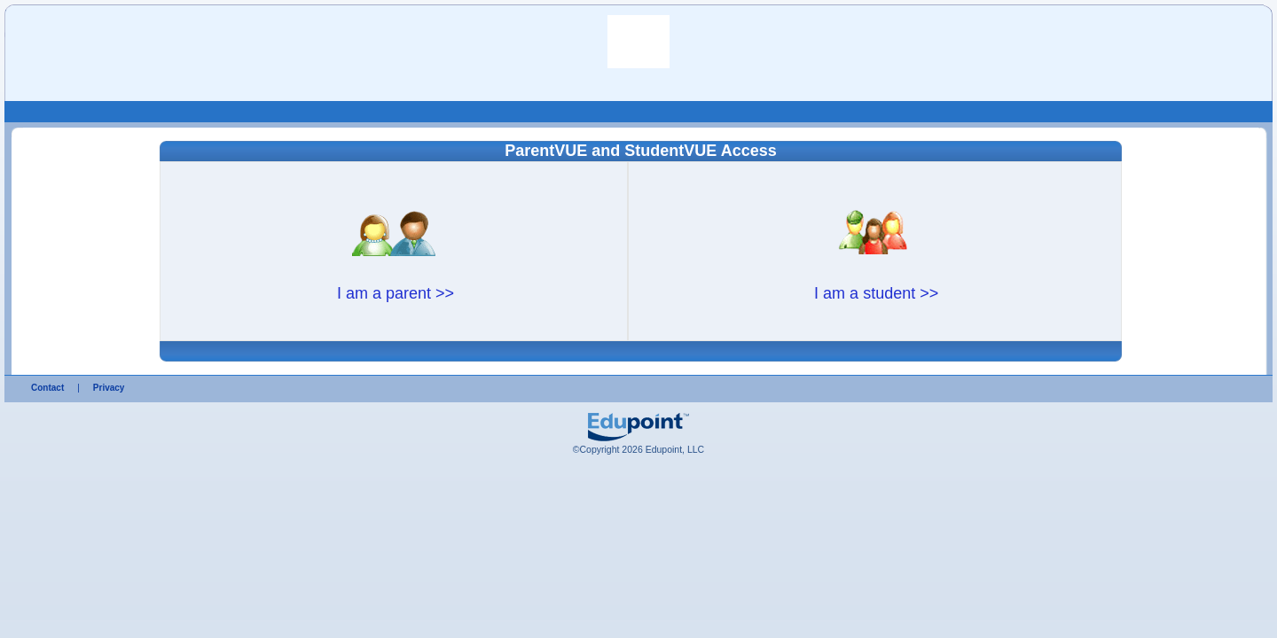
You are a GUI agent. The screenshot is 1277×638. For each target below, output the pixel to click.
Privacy (109, 388)
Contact (47, 388)
